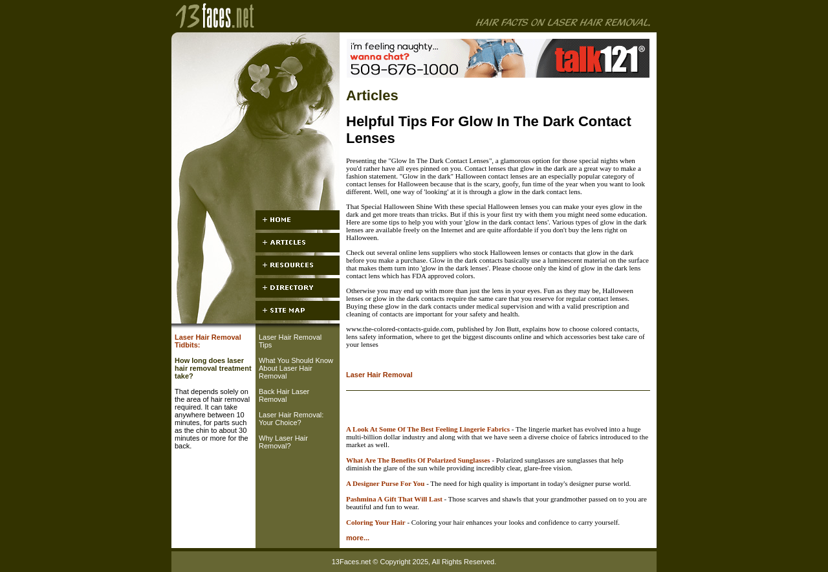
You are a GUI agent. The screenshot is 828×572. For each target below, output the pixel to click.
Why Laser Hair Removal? (283, 442)
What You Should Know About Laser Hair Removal (296, 368)
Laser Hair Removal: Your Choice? (291, 418)
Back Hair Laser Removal (284, 395)
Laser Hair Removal (379, 375)
